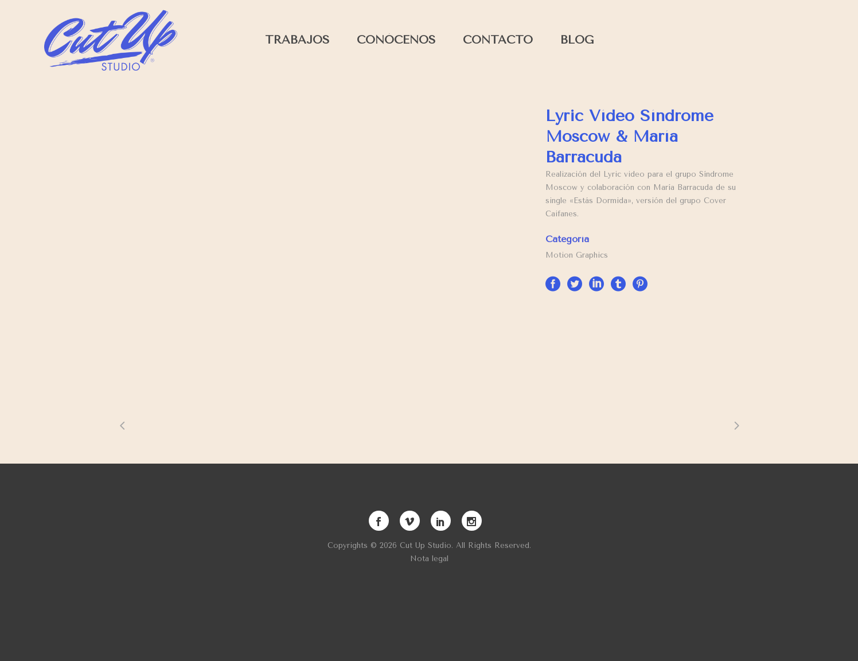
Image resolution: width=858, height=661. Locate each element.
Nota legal (429, 558)
